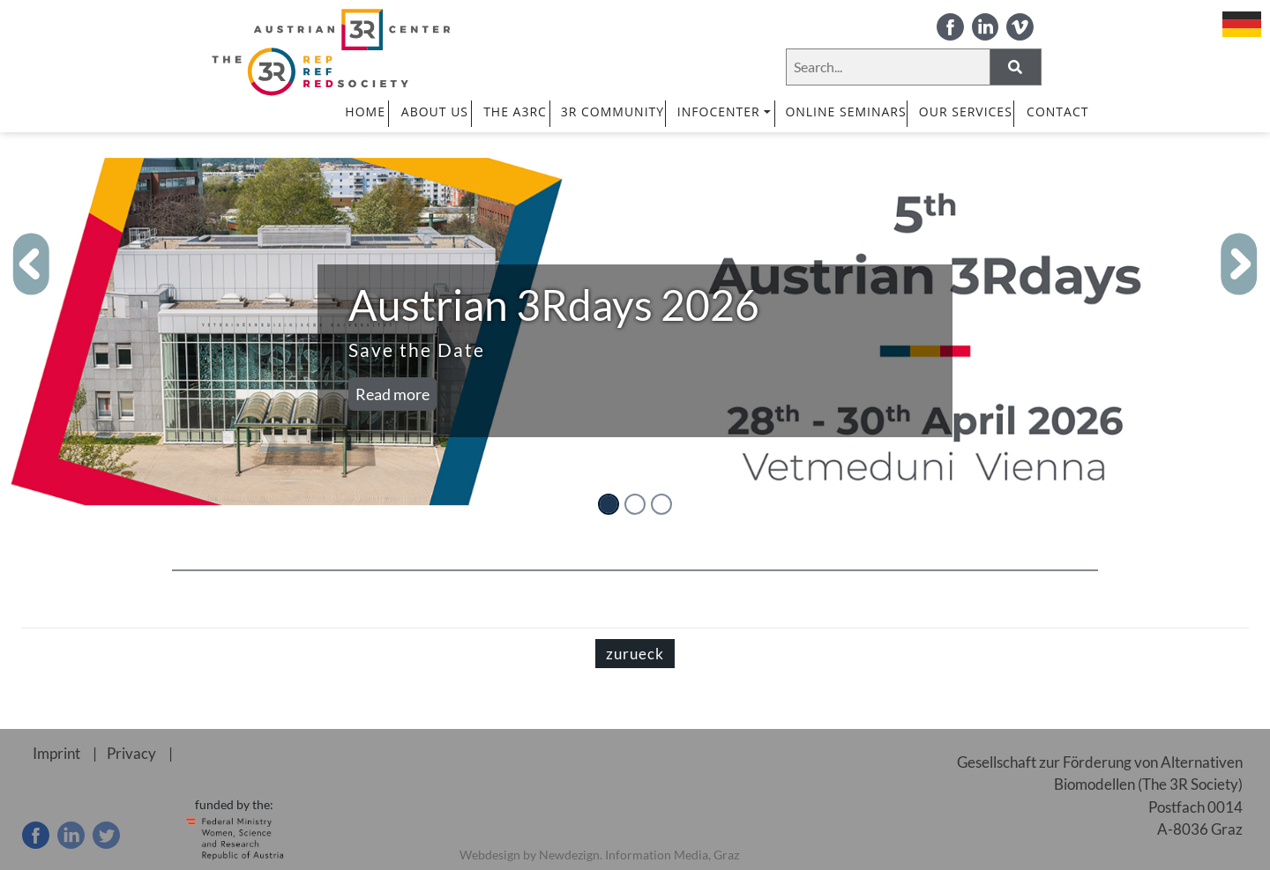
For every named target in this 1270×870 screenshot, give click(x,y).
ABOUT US (434, 111)
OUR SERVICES (965, 111)
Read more (392, 394)
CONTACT (1057, 111)
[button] (32, 264)
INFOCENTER (725, 111)
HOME (365, 111)
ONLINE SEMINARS (845, 111)
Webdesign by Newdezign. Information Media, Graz (599, 854)
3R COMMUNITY (612, 111)
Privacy (131, 753)
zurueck (635, 653)
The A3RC (515, 111)
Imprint (56, 753)
